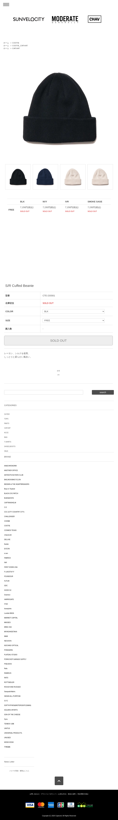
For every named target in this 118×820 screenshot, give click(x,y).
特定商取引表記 (83, 794)
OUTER (7, 414)
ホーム (6, 43)
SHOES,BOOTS (9, 446)
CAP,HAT (16, 48)
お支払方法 (62, 794)
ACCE (6, 432)
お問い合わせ (34, 794)
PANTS (6, 423)
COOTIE (15, 43)
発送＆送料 (72, 794)
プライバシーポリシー (48, 794)
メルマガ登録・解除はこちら (19, 771)
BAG (5, 437)
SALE (6, 451)
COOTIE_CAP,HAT (20, 46)
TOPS (6, 419)
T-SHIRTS (7, 442)
